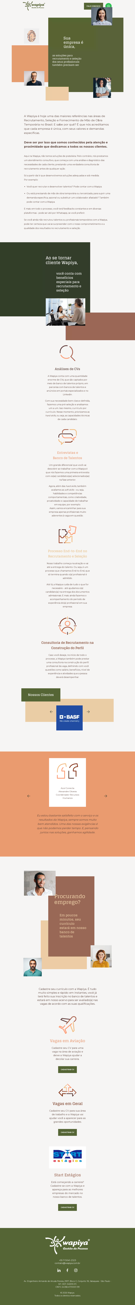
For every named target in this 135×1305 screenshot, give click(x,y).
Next (88, 711)
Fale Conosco (93, 6)
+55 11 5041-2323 (67, 1260)
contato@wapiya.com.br (67, 1263)
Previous (51, 711)
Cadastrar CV (67, 1070)
